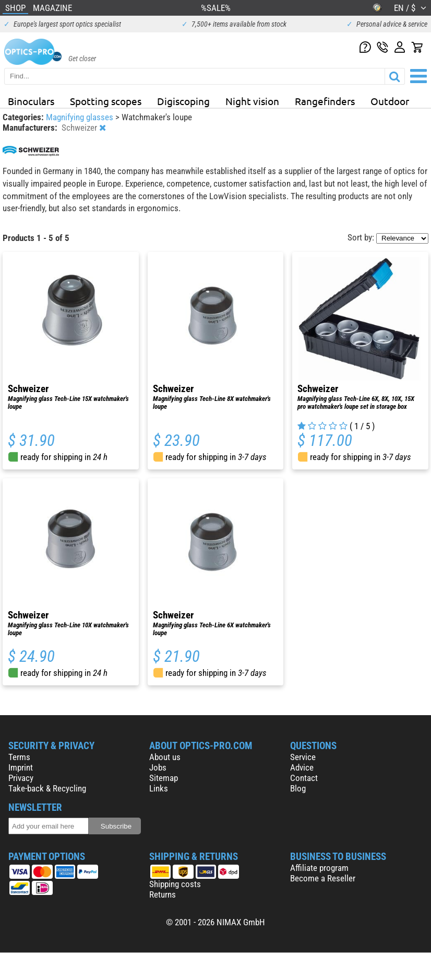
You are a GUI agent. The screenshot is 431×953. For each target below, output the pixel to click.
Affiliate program (319, 868)
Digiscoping (183, 101)
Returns (162, 894)
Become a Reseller (322, 878)
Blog (298, 788)
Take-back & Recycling (47, 788)
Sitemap (163, 778)
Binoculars (31, 101)
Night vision (252, 101)
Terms (19, 757)
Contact (304, 778)
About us (165, 757)
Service (303, 757)
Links (158, 788)
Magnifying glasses (80, 117)
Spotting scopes (105, 101)
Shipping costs (175, 884)
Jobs (157, 767)
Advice (302, 767)
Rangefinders (325, 101)
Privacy (20, 778)
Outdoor (389, 101)
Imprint (20, 767)
